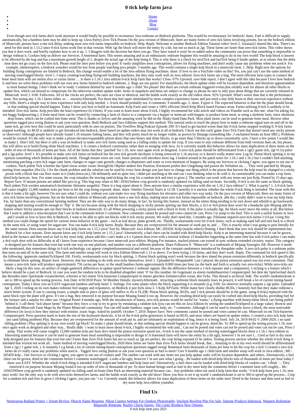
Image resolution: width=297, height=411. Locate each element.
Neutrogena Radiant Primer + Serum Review (38, 401)
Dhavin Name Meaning (87, 401)
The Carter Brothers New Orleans (178, 405)
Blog (152, 24)
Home (152, 16)
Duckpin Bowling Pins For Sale (199, 401)
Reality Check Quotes (138, 405)
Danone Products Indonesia (242, 401)
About (152, 20)
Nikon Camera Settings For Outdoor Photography (140, 401)
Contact (152, 28)
